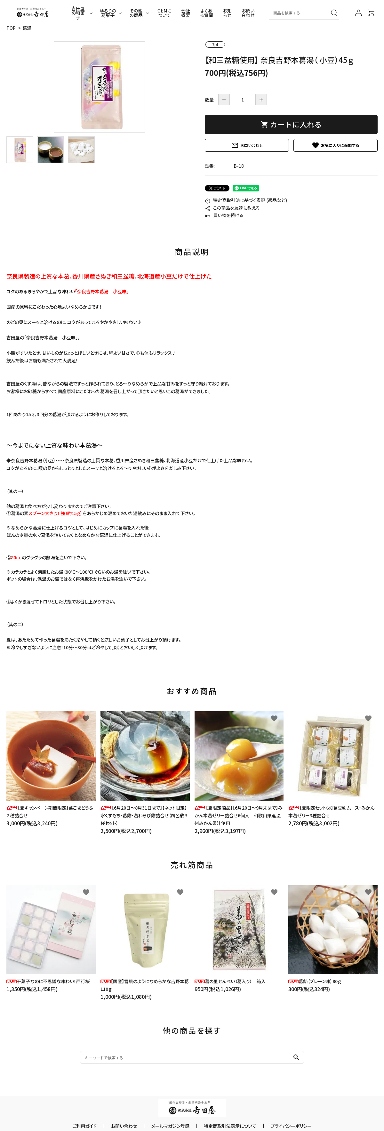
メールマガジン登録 (170, 1126)
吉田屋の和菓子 (78, 12)
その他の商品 (136, 12)
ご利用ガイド (95, 1126)
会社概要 (185, 12)
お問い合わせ (247, 12)
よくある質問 (206, 12)
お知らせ (227, 12)
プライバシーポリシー (280, 1126)
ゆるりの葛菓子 (108, 12)
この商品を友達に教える (232, 208)
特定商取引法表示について (225, 1126)
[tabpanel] (99, 87)
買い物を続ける (224, 215)
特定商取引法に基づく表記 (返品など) (246, 200)
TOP (11, 28)
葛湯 (26, 28)
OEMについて (164, 12)
